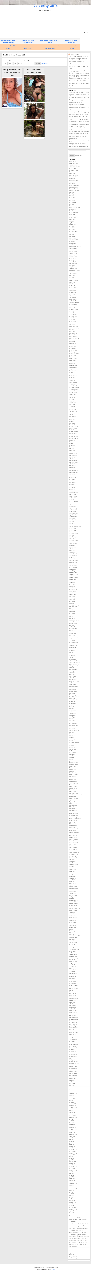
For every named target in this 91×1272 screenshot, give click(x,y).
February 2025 (72, 1104)
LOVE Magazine (72, 1230)
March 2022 (72, 1144)
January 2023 (72, 1127)
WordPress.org (73, 1258)
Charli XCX (71, 329)
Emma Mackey (72, 465)
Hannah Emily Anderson (75, 526)
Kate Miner (71, 650)
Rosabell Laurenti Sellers (75, 936)
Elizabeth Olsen (73, 440)
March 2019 (72, 1199)
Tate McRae (72, 1036)
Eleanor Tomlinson (74, 418)
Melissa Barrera (73, 805)
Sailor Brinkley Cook (74, 949)
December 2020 (73, 1165)
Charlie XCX (72, 331)
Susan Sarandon (73, 1022)
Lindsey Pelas (72, 749)
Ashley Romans (73, 253)
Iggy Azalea (72, 545)
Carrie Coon (72, 319)
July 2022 (71, 1138)
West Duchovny (73, 1073)
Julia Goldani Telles (74, 620)
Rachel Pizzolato (73, 917)
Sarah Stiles (72, 978)
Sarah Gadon (72, 966)
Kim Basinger (72, 689)
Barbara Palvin (72, 262)
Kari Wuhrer (72, 639)
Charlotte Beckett (73, 335)
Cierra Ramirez (73, 358)
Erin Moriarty (72, 477)
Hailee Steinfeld (73, 516)
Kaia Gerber (72, 630)
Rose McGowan (73, 942)
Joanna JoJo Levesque (74, 605)
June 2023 (71, 1121)
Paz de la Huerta (73, 895)
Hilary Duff (71, 538)
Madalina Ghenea (73, 762)
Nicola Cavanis (72, 861)
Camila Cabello (73, 299)
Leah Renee (72, 720)
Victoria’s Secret (73, 1246)
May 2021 (71, 1158)
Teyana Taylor (72, 1046)
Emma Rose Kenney (74, 469)
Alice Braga (72, 197)
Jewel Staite (72, 601)
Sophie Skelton (73, 1010)
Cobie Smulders (73, 367)
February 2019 (72, 1200)
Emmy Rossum (73, 474)
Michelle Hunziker (73, 813)
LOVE (87, 1228)
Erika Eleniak (72, 476)
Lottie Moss (72, 754)
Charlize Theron (73, 333)
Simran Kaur (72, 1002)
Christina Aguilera (73, 352)
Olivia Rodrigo (72, 878)
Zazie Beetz (72, 1083)
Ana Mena (71, 221)
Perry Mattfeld (72, 902)
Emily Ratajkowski (73, 462)
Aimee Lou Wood (73, 170)
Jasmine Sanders (73, 565)
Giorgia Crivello (73, 509)
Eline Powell (72, 423)
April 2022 (71, 1143)
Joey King (71, 608)
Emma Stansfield (73, 470)
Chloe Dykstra (72, 345)
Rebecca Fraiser (73, 925)
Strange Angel (72, 1240)
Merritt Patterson (73, 812)
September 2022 (73, 1134)
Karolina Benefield (73, 642)
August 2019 (72, 1190)
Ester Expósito (72, 482)
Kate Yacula (72, 657)
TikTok (80, 1242)
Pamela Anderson (73, 888)
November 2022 (73, 1131)
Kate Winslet (72, 655)
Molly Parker (72, 834)
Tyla (70, 1058)
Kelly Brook (72, 674)
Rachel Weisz (72, 920)
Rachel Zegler (72, 922)
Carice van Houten (73, 309)
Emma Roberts (73, 467)
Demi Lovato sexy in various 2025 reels (79, 113)
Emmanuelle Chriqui (74, 472)
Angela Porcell (72, 223)
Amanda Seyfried (73, 212)
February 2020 (72, 1180)
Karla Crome (72, 640)
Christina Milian (73, 355)
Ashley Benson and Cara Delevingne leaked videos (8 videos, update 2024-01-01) (79, 61)
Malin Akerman (73, 781)
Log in (70, 1253)
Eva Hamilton (72, 486)
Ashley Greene (72, 250)
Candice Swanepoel (74, 302)
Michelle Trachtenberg (75, 818)
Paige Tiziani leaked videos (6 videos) (78, 87)
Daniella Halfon (73, 384)
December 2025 (73, 1093)
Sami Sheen (72, 959)
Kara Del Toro (72, 633)
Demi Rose (71, 399)
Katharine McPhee (73, 661)
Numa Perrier (72, 869)
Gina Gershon (72, 506)
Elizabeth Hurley (73, 435)
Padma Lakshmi (73, 883)
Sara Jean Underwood (74, 963)
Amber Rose (72, 216)
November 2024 (73, 1109)
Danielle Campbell (73, 386)
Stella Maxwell (72, 1015)
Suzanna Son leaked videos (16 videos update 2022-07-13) (79, 76)
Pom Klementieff (73, 907)
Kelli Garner (72, 672)
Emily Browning (73, 455)
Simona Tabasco (73, 1000)
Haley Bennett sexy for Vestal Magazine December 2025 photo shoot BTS (79, 125)
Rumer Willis (72, 946)
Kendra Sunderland (74, 681)
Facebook (72, 1222)
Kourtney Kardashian (74, 696)
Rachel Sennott (73, 919)
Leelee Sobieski (73, 723)
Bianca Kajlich (72, 282)
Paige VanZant (72, 885)
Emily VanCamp (73, 464)
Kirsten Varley (72, 695)
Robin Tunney (72, 934)
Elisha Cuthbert (73, 428)
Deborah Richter (73, 391)
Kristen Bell (72, 698)
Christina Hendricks (74, 353)
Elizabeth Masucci (73, 436)
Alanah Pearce (72, 172)
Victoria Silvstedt (73, 1068)
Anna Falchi (72, 226)
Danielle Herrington (74, 387)
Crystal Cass (72, 377)
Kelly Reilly (71, 678)
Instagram (73, 1228)
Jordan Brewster (73, 610)
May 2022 (71, 1141)
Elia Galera (71, 421)
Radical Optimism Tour (74, 1236)
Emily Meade (72, 459)
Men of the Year (80, 1230)
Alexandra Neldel (73, 189)
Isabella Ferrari (73, 555)
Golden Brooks (73, 511)
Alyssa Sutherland (73, 211)
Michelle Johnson (73, 815)
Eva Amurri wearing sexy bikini (77, 111)
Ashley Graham (73, 248)
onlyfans (72, 1232)
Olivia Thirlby (72, 880)
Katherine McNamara (74, 662)
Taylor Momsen (73, 1038)
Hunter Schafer (73, 543)
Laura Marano (72, 715)
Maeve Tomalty (73, 773)
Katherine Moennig (74, 664)
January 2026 (72, 1092)
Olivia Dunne (72, 875)
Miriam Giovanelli (73, 829)
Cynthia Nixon (72, 379)
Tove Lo (71, 1053)
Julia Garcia (72, 618)
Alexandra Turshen (74, 190)
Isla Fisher (71, 557)
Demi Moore (72, 397)
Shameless (76, 1238)
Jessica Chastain (73, 589)
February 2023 (72, 1126)
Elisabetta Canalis (73, 426)
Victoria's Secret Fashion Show (77, 1244)
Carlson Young (72, 313)
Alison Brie (71, 204)
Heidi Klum (71, 535)
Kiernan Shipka (73, 688)
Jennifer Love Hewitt (74, 581)
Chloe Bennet (72, 343)
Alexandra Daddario (74, 185)
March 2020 (72, 1178)
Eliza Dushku (72, 430)
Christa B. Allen (73, 350)
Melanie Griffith (73, 803)
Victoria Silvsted (73, 1066)
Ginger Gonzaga (73, 508)
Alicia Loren (72, 200)
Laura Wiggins (72, 717)
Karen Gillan (72, 635)
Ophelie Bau (72, 881)
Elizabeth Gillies (73, 433)
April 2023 (71, 1122)
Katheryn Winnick (73, 666)
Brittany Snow (72, 292)
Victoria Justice (72, 1065)
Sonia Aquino (72, 1007)
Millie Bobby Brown (74, 824)
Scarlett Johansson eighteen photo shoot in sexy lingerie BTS (78, 128)
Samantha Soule (73, 956)
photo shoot (73, 1235)
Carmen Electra (73, 314)
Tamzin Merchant (73, 1032)
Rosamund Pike (73, 937)
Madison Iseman (73, 768)
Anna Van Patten (73, 231)
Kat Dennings (72, 644)
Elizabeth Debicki (73, 431)
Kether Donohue (73, 684)
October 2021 (72, 1151)
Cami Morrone (72, 297)
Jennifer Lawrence (73, 577)
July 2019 (71, 1192)
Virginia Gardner (73, 1070)
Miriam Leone (72, 830)
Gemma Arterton (73, 501)
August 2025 (72, 1099)
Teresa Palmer (72, 1043)
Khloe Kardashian (73, 686)
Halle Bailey (72, 521)
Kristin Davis (72, 701)
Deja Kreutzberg (73, 394)
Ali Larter (71, 195)
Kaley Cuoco (72, 632)
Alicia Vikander (72, 202)
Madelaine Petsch (73, 764)
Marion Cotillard (73, 790)
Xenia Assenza (72, 1078)
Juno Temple (72, 627)
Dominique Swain (73, 408)
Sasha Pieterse (72, 981)
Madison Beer (72, 766)
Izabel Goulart (72, 559)
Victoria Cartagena (73, 1061)
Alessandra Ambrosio (74, 180)
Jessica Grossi (72, 591)
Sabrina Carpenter (73, 948)
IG (80, 1226)
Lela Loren (71, 727)
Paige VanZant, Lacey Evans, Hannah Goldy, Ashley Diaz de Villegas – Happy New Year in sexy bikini (79, 121)
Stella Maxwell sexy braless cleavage (78, 146)
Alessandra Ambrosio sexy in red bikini (79, 114)
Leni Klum (71, 732)
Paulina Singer (72, 893)
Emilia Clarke (72, 450)
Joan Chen (71, 603)
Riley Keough (72, 931)
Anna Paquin (72, 229)
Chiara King (72, 341)
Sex (72, 1238)
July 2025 (71, 1100)
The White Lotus (73, 1242)
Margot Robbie (73, 786)
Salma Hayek (72, 951)
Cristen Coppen (73, 375)
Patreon (83, 1232)
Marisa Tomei (72, 791)
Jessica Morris (72, 594)
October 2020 (72, 1168)
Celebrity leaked (74, 54)
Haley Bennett (72, 520)
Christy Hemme (73, 357)
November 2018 (73, 1205)
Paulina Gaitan (72, 891)
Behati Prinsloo (73, 268)
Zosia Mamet (72, 1085)
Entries (72, 1254)
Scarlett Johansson (73, 983)
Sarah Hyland (72, 970)
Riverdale (87, 1236)
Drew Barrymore (73, 413)
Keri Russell (72, 683)
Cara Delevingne (73, 304)
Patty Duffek (72, 890)
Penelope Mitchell (73, 900)
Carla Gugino (72, 311)
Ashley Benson (72, 245)
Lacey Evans (72, 706)
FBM (87, 1222)
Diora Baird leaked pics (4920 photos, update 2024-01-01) (78, 70)
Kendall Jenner (72, 679)
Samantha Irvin (73, 954)
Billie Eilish (71, 284)
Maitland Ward (73, 779)
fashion (78, 1222)
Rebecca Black (72, 924)
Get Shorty (79, 1223)
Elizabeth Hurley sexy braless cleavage (79, 131)
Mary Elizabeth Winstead (75, 795)
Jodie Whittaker (73, 606)
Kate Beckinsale (73, 645)
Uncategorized (72, 1060)
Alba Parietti (72, 178)
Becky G (71, 267)
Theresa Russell (73, 1048)
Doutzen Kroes (73, 409)
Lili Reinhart (72, 735)
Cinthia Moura (72, 362)
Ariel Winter (72, 241)
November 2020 (73, 1166)
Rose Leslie (72, 941)
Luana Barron (72, 756)
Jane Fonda (72, 564)
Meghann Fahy (73, 802)
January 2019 (72, 1202)
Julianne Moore (73, 622)
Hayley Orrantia (73, 532)
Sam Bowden (72, 953)
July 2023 (71, 1119)
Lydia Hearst (72, 761)
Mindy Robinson (73, 825)
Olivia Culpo (72, 873)
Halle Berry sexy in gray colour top (78, 106)
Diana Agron (72, 401)
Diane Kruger (72, 403)
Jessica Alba (72, 586)
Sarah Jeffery (72, 971)
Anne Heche (72, 234)
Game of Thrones (72, 1223)
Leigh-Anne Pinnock (74, 725)
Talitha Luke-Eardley (74, 1031)
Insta (83, 1226)
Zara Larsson (72, 1082)
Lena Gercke (72, 728)
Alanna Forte (72, 173)
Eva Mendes (72, 489)
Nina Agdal (71, 866)
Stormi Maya (72, 1021)
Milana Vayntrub (73, 820)
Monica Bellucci (73, 835)
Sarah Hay (71, 968)
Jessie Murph (72, 599)
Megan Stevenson (73, 798)
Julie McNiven (72, 625)
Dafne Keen (72, 380)
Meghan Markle (73, 800)
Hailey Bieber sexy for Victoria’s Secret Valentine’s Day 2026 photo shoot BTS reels (79, 93)
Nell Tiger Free (72, 856)
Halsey (70, 525)
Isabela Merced (73, 554)
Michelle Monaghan (74, 817)
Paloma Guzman (73, 886)
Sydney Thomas (73, 1029)
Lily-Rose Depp (73, 747)
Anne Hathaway (73, 233)
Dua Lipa (71, 414)
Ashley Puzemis (73, 251)
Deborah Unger (73, 392)
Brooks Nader (72, 294)
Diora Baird (72, 406)
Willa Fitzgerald (73, 1075)
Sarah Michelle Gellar (74, 975)
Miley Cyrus (72, 822)
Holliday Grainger (73, 540)
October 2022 (72, 1132)
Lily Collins (71, 744)
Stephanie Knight (73, 1017)
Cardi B (71, 306)
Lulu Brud (71, 759)
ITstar (53, 1269)
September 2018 (73, 1209)
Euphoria (85, 1219)
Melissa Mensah (73, 810)
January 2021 (72, 1163)
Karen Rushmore (73, 637)
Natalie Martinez (73, 849)
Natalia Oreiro (72, 846)
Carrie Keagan (72, 321)
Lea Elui (71, 718)
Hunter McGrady (73, 542)
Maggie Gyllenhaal (73, 774)
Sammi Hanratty (73, 961)
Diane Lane (72, 404)
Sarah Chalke (72, 965)
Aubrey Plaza (72, 258)
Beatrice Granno (73, 263)
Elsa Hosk (71, 448)
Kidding (84, 1228)
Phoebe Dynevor (73, 903)
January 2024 (72, 1114)
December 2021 (73, 1148)
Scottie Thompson (73, 985)
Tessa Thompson (73, 1044)
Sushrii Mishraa (73, 1024)
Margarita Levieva (73, 785)
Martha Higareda (73, 793)
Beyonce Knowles (73, 280)
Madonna (71, 771)
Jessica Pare (72, 596)
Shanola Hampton (73, 992)
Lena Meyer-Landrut (74, 730)
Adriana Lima (72, 168)
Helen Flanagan (73, 537)
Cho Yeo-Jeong (72, 348)
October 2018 (72, 1207)
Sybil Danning (72, 1026)
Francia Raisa (72, 494)
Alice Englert (72, 199)
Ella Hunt (71, 443)
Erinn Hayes (72, 479)
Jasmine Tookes (73, 567)
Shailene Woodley (73, 988)
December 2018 (73, 1204)
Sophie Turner (72, 1014)
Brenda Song (72, 285)
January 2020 (72, 1182)
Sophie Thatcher (73, 1012)
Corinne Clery (72, 370)
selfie (70, 1238)
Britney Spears (72, 290)
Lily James (71, 745)
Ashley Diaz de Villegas (75, 246)
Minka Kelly (72, 827)
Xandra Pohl (72, 1077)
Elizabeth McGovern (74, 438)
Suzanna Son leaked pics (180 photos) (79, 73)
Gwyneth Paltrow (73, 515)
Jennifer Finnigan (73, 576)
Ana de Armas (72, 219)
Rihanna (71, 929)
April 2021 (71, 1160)
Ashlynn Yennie (73, 256)
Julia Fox (71, 616)
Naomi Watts (72, 844)
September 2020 (73, 1170)
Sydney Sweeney (73, 1027)
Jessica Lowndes (73, 593)
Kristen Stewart (73, 700)
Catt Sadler (71, 324)
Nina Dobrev (72, 868)
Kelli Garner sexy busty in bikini (77, 104)
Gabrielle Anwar (73, 496)
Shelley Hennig (73, 995)
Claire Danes (72, 363)
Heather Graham (73, 533)
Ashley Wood (72, 255)
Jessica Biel (71, 588)
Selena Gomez (72, 987)
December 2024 (73, 1107)
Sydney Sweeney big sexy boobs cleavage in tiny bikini (12, 72)
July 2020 (71, 1172)
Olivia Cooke (72, 871)
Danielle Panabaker (74, 389)
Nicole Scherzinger (73, 864)
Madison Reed (72, 769)
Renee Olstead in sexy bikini (76, 102)
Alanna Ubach (72, 177)
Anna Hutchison (73, 228)
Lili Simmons (72, 737)
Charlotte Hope (73, 336)
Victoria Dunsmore (74, 1063)
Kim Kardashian (73, 691)
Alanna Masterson (73, 175)
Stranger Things (78, 1240)
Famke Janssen (73, 491)
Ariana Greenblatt (73, 240)
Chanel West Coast (74, 326)
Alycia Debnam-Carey (74, 207)
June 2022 (71, 1139)
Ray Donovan (82, 1236)
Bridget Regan (72, 287)
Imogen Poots (72, 547)
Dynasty (79, 1219)
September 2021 (73, 1153)
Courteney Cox (73, 374)
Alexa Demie (72, 183)
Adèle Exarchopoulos (74, 167)
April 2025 (71, 1102)
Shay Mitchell (72, 993)
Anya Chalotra (72, 236)
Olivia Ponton (72, 876)
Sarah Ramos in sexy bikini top (77, 101)
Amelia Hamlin (72, 217)
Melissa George (73, 808)
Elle (82, 1219)
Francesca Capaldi (73, 492)
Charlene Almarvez (74, 328)
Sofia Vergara (72, 1005)
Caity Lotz (71, 296)
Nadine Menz (72, 841)
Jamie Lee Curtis (73, 562)
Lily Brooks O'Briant (74, 742)
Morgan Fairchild (73, 839)
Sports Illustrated (83, 1238)
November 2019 (73, 1185)
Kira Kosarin (72, 693)
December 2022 (73, 1129)
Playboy (87, 1235)
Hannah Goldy (72, 528)
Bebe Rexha (72, 265)
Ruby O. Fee (72, 944)
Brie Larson (72, 289)
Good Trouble (85, 1223)
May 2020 (71, 1175)
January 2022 (72, 1146)
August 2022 (72, 1136)
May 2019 (71, 1195)
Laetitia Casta (72, 710)
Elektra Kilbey (72, 419)
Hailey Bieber (72, 518)
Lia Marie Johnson (73, 734)
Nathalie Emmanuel (74, 852)
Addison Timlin (73, 165)
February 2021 (72, 1161)
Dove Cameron (73, 411)
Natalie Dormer (73, 847)
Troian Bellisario (73, 1056)
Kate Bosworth (72, 647)
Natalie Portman (73, 851)
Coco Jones (71, 369)
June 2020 (71, 1173)
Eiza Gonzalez (72, 416)
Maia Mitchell (72, 776)
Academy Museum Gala (74, 1217)
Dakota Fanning (73, 382)
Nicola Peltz (72, 863)
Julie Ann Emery (73, 623)
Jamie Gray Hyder (73, 560)
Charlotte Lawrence (74, 338)
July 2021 (71, 1156)
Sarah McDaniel (73, 973)
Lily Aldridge (72, 739)
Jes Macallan (72, 584)
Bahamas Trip (82, 1217)
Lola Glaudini (72, 752)
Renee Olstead (72, 927)
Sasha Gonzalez (73, 980)
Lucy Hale (71, 757)
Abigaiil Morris (72, 161)
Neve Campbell (73, 858)
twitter (85, 1242)
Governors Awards (73, 1226)
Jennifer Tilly (72, 582)
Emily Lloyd (72, 457)
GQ (78, 1226)
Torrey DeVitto (72, 1051)
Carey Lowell (72, 307)
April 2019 (71, 1197)
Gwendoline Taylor (74, 513)
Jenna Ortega (72, 571)
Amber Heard (72, 214)
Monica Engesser (73, 837)
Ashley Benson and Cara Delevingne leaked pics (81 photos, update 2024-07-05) (78, 66)
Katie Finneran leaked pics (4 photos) (78, 56)
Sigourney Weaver (73, 998)
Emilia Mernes (72, 452)
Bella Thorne (72, 275)
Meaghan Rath (72, 796)
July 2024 (71, 1110)
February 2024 (72, 1112)
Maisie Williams (73, 778)
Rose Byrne (72, 939)
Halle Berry (72, 523)
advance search (45, 63)
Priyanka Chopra (73, 910)
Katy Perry (71, 667)
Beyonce (71, 279)
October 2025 (72, 1097)
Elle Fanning (72, 445)
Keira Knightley (73, 669)
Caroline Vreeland (73, 318)
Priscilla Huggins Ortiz (74, 908)
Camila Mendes (73, 301)
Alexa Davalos (72, 182)
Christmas (74, 1219)
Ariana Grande (72, 238)
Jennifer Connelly (73, 574)
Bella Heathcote (73, 273)
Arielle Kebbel (72, 243)
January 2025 (72, 1105)
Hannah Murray (73, 530)
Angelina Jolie (72, 224)
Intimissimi (79, 1228)
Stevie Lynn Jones (73, 1019)
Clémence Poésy (73, 365)
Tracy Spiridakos (73, 1054)
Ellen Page (71, 447)
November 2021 (73, 1149)
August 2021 (72, 1155)
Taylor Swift (72, 1041)
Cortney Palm (72, 372)
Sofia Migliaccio (73, 1004)
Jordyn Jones (72, 611)
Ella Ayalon (71, 442)
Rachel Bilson (72, 914)
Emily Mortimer (73, 460)
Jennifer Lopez (72, 579)
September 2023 (73, 1117)
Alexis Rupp (72, 194)
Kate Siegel (71, 652)
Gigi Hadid (71, 504)
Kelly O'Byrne (72, 676)
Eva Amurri (71, 484)
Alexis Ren (71, 192)
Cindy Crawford (73, 360)
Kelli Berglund (72, 671)
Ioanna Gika (72, 550)
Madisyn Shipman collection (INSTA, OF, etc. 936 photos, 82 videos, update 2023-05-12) (79, 80)
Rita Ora (71, 932)
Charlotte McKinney (74, 340)
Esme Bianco (72, 481)
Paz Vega (71, 897)
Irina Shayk (71, 552)
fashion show (83, 1222)
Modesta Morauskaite (74, 832)
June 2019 (71, 1194)
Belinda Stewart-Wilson (75, 270)
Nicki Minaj (71, 859)
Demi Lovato (72, 396)
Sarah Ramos (72, 976)
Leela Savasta (72, 722)
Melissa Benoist (73, 807)
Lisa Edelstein (72, 751)
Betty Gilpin (72, 277)
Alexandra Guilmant (74, 187)
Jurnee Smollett (73, 628)
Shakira (71, 990)
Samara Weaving (73, 958)
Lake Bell (71, 712)
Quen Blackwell (73, 912)
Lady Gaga (71, 708)
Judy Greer (71, 615)
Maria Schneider (73, 788)
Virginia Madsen (73, 1071)
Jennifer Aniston (73, 572)
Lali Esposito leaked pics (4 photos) (78, 58)
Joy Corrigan (72, 613)
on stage (77, 1232)
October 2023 (72, 1116)
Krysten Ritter (72, 703)
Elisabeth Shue (72, 425)
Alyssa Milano (72, 209)
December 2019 (73, 1183)
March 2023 (72, 1124)
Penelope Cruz (72, 898)
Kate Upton (72, 654)
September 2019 (73, 1189)
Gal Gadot (71, 499)
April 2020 (71, 1177)
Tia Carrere (72, 1049)
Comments (73, 1256)
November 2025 (73, 1095)
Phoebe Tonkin (73, 905)
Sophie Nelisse (72, 1009)
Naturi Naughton (73, 854)
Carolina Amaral (73, 316)
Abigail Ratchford (73, 163)
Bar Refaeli (71, 260)
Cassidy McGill (72, 323)
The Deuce (85, 1240)
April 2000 (71, 1212)
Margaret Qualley (73, 783)
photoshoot (81, 1235)
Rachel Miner (72, 915)
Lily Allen (71, 740)
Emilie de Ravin (73, 453)
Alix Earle (71, 206)
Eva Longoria (72, 487)
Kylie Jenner (72, 705)
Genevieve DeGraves (74, 503)
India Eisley (72, 549)
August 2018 (72, 1211)
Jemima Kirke (72, 569)
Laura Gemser (72, 713)
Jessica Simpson (73, 598)
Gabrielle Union (73, 498)
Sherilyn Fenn (72, 997)
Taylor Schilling (73, 1039)
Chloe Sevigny (72, 346)
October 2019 (72, 1187)
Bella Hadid (72, 272)
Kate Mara (71, 649)
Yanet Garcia (72, 1080)
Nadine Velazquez (73, 842)
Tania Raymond (73, 1034)
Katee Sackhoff (73, 659)
